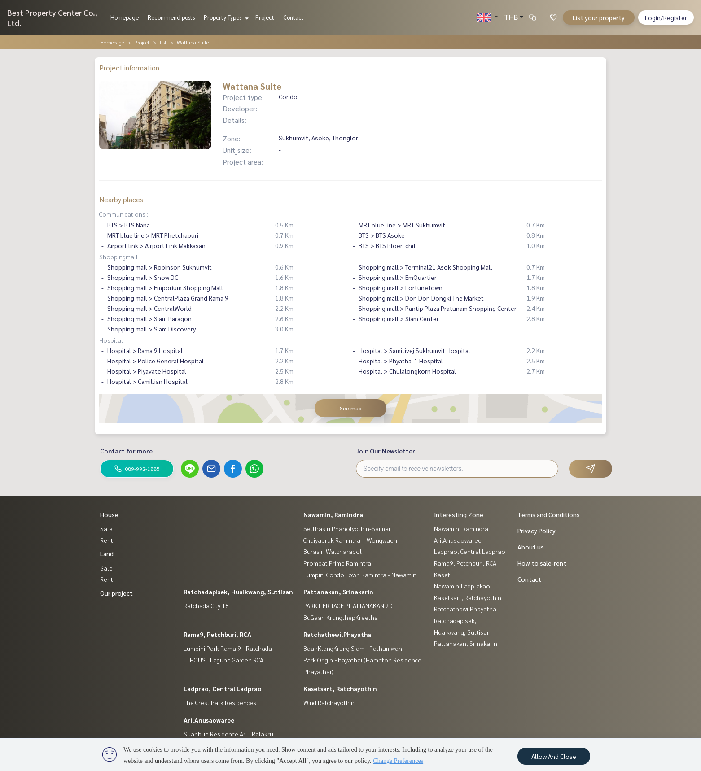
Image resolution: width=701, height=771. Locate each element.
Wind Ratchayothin (329, 702)
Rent (106, 540)
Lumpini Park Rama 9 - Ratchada (228, 648)
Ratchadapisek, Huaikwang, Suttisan (238, 592)
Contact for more (126, 451)
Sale (106, 528)
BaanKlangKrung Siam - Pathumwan (352, 648)
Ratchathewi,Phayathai (338, 634)
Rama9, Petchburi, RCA (217, 634)
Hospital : (112, 340)
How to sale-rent (541, 563)
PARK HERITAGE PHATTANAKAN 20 (348, 605)
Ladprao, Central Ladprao (223, 688)
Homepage (124, 17)
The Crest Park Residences (220, 702)
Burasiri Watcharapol (332, 551)
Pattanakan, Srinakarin (338, 592)
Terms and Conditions (548, 514)
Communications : (123, 214)
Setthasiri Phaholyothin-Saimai (346, 528)
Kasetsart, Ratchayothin (340, 688)
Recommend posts (171, 17)
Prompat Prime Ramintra (337, 563)
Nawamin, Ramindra (333, 514)
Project (264, 17)
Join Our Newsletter (385, 451)
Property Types (225, 17)
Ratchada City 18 (206, 605)
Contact (293, 17)
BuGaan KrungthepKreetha (340, 617)
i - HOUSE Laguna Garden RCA (223, 660)
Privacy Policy (536, 531)
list (163, 42)
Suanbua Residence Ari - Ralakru (228, 734)
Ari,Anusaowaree (209, 720)
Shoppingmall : (119, 257)
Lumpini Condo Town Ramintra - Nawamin (359, 575)
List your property (599, 17)
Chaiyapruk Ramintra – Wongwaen (350, 540)
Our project (116, 593)
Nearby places (121, 199)
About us (530, 547)
